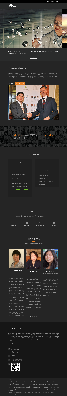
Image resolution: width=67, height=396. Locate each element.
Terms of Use (37, 392)
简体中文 (49, 1)
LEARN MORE (15, 193)
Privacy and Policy (45, 392)
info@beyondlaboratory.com (16, 359)
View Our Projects (20, 83)
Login (52, 1)
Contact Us (33, 57)
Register (56, 1)
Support (52, 392)
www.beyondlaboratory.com (16, 360)
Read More (11, 83)
